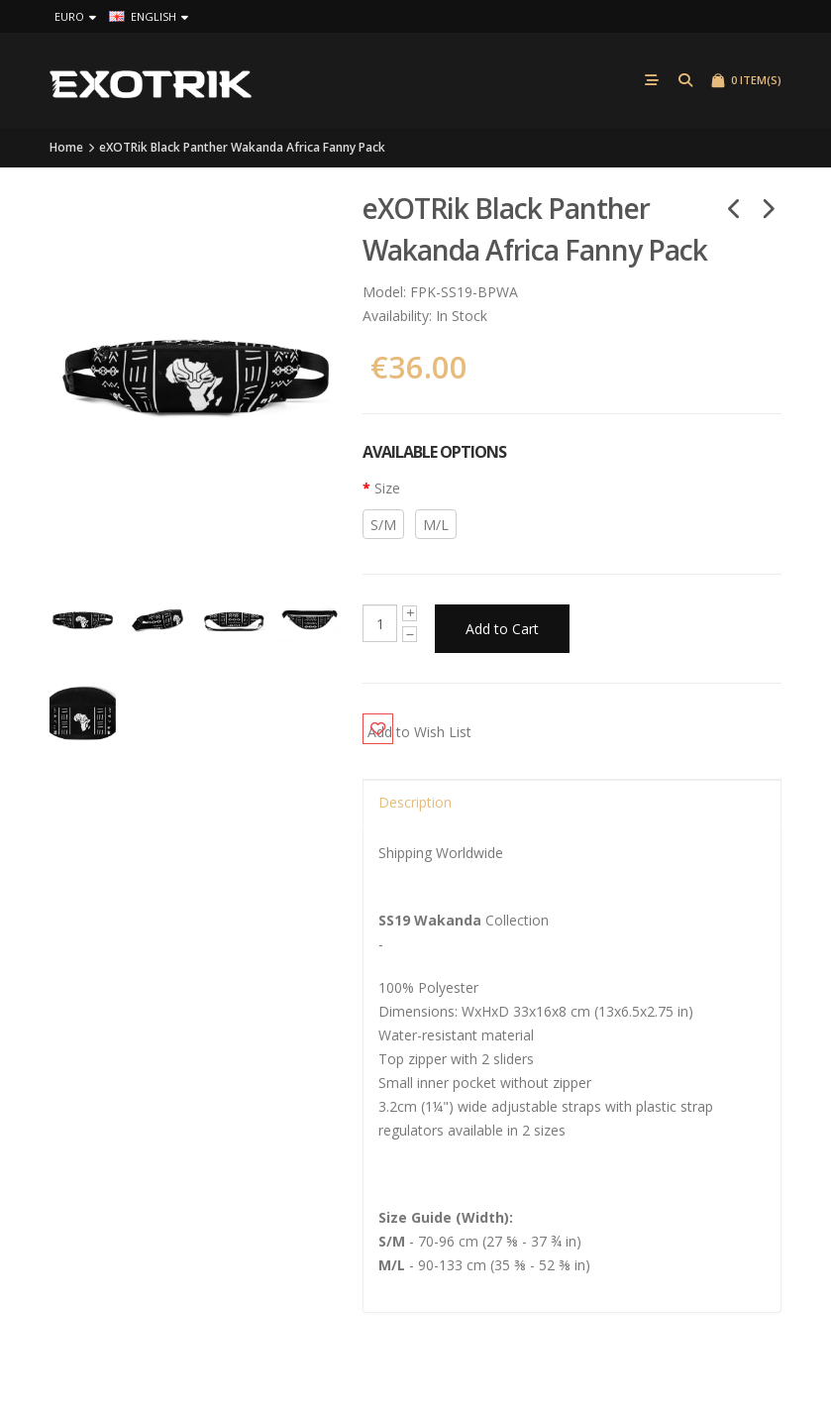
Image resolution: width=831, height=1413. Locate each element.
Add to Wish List (453, 719)
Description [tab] (415, 794)
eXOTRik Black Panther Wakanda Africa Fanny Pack (242, 149)
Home (66, 149)
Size (387, 491)
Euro (75, 16)
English (148, 16)
